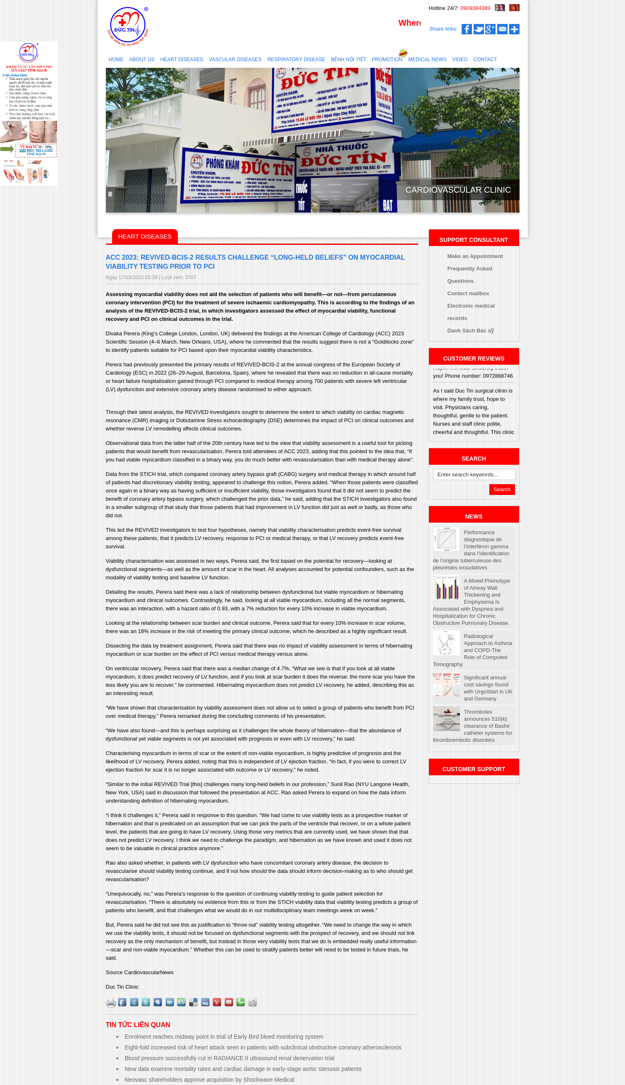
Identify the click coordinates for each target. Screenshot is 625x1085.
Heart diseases (182, 59)
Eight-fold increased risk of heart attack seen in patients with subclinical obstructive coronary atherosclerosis (263, 1047)
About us (142, 59)
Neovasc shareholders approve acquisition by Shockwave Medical (210, 1079)
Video (459, 59)
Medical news (427, 59)
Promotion (387, 59)
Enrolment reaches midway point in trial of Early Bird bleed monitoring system (224, 1036)
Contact (485, 59)
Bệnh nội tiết (348, 59)
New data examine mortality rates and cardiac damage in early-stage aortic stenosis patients (243, 1069)
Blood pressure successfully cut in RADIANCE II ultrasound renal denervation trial (230, 1058)
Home (116, 59)
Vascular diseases (235, 59)
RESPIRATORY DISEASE (296, 59)
